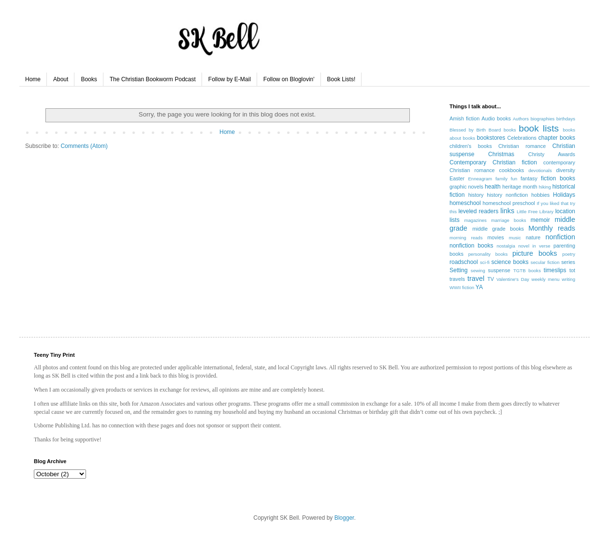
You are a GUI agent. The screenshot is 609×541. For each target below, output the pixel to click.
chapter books (556, 137)
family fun (506, 178)
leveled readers (478, 211)
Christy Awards (551, 154)
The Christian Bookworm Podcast (153, 79)
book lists (539, 128)
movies (495, 237)
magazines (475, 220)
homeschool (465, 203)
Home (33, 79)
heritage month (519, 187)
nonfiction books (471, 245)
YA (479, 287)
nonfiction (560, 237)
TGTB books (527, 270)
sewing (478, 270)
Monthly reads (551, 228)
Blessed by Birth (468, 129)
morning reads (466, 237)
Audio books (496, 118)
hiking (545, 187)
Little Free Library (535, 211)
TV (490, 279)
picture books (534, 253)
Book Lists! (341, 79)
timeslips (555, 270)
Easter (457, 178)
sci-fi (485, 262)
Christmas (501, 154)
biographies (543, 118)
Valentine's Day (512, 279)
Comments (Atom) (83, 146)
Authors (521, 118)
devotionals (540, 170)
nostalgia (505, 246)
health (493, 186)
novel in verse (534, 246)
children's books (471, 146)
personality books (488, 254)
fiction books (558, 178)
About (60, 79)
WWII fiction (462, 287)
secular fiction (545, 262)
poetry (568, 254)
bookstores (491, 137)
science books (509, 262)
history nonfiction (507, 195)
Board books (502, 129)
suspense (499, 270)
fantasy (529, 178)
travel (475, 278)
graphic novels (466, 187)
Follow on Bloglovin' (289, 79)
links (507, 211)
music (515, 237)
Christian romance (522, 146)
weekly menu (546, 279)
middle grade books (498, 229)
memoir (540, 220)
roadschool (464, 262)
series (568, 262)
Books (89, 79)
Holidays (564, 194)
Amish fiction (464, 118)
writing (568, 279)
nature (533, 237)
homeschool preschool (509, 203)
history (476, 195)
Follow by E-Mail (229, 79)
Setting (458, 270)
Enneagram (480, 178)
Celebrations (521, 138)
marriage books (508, 220)
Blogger (344, 517)
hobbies (540, 195)
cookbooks (511, 170)
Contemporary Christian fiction (493, 162)
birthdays (565, 118)
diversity (565, 170)
